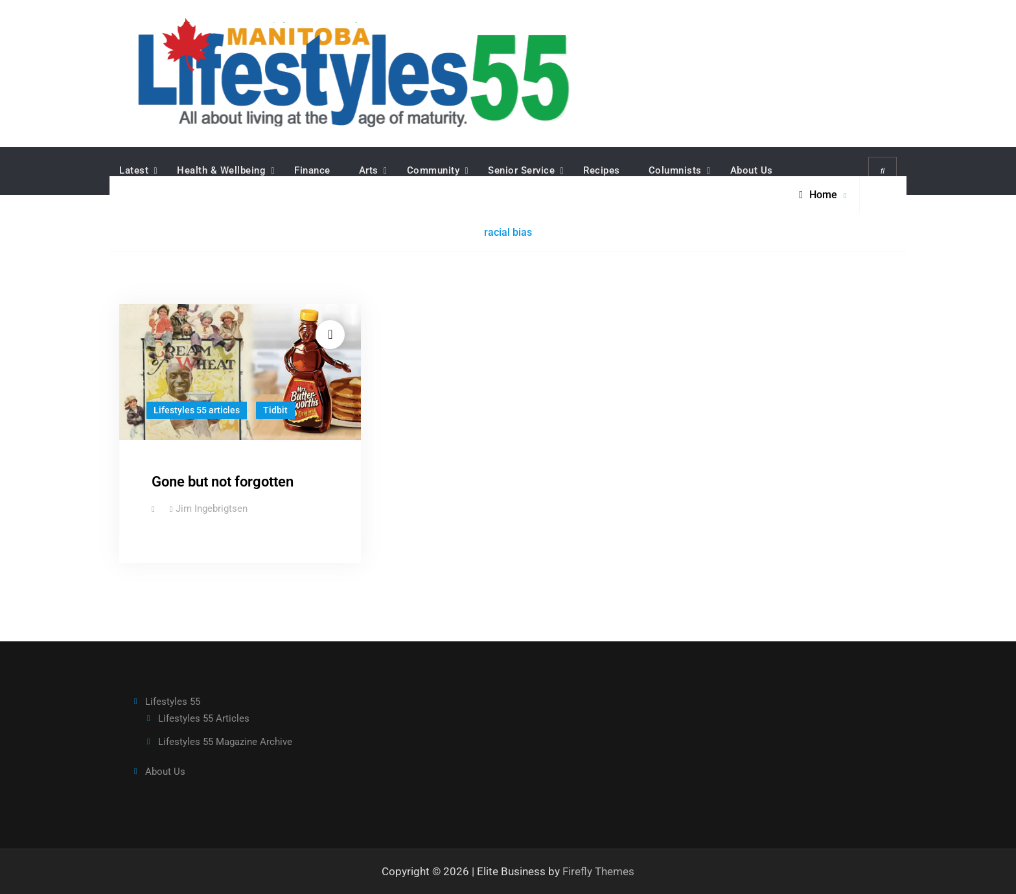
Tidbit (275, 410)
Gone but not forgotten (223, 482)
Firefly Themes (598, 870)
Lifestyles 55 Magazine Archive (225, 742)
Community (433, 170)
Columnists (675, 170)
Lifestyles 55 (172, 701)
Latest (133, 170)
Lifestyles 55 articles (197, 410)
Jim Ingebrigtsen (212, 508)
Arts (368, 170)
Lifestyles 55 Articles (203, 718)
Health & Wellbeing (221, 170)
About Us (751, 170)
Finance (312, 170)
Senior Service (521, 170)
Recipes (601, 170)
